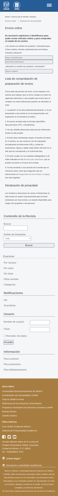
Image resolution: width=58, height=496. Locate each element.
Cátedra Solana (9, 415)
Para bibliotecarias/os (15, 369)
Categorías (9, 284)
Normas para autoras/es (33, 159)
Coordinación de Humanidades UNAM (20, 395)
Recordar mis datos (16, 336)
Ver (5, 300)
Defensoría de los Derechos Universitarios (22, 403)
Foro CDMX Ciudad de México (16, 426)
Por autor (9, 268)
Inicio (7, 17)
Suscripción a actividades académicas (22, 465)
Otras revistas (11, 279)
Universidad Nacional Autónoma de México (22, 391)
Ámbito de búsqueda (17, 237)
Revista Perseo (9, 411)
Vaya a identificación (14, 58)
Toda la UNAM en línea (13, 399)
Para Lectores (11, 358)
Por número (10, 262)
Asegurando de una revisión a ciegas (34, 174)
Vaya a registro (12, 71)
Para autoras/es (12, 364)
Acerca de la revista (20, 17)
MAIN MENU (49, 5)
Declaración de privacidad (30, 21)
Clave (7, 329)
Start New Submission (15, 62)
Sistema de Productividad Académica (19, 430)
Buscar (16, 226)
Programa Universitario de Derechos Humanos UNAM (27, 407)
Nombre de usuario (14, 321)
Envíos (33, 17)
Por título (8, 273)
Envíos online (10, 21)
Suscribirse (9, 305)
